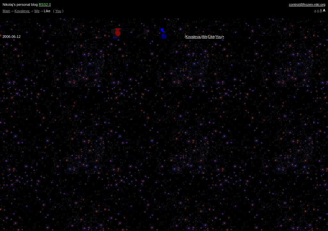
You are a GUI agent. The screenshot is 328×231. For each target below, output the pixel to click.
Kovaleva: (22, 11)
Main (6, 11)
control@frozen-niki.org (307, 4)
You (58, 11)
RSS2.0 (45, 4)
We (36, 11)
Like (211, 36)
